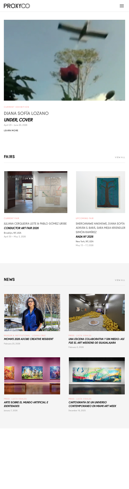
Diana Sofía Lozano (26, 113)
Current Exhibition (16, 107)
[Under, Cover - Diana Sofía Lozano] (64, 60)
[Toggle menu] (121, 6)
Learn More (11, 130)
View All (120, 157)
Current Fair (11, 218)
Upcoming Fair (84, 218)
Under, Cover (18, 120)
